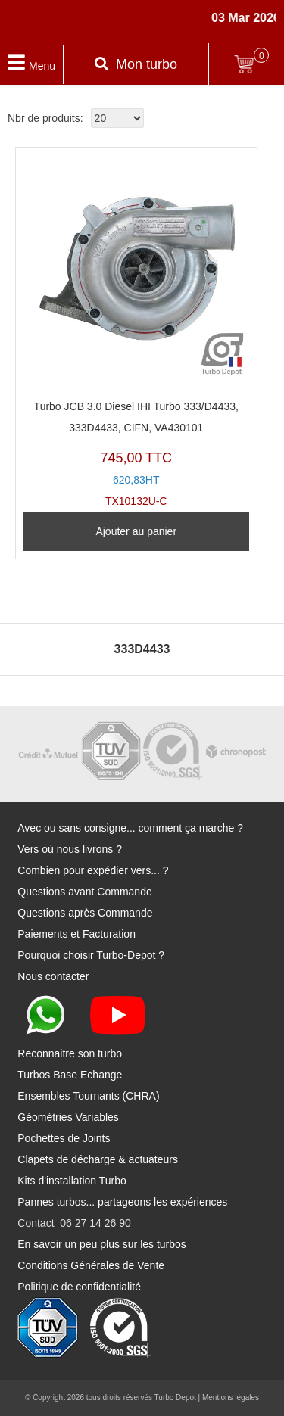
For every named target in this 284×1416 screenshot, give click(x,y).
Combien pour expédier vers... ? (92, 870)
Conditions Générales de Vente (90, 1265)
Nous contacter (53, 976)
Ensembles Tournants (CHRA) (88, 1096)
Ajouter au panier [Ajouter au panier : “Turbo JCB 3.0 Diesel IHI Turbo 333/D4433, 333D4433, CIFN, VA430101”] (135, 531)
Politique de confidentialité (79, 1287)
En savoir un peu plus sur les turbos (101, 1244)
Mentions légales (230, 1397)
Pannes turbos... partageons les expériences (122, 1202)
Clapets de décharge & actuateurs (97, 1159)
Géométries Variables (68, 1117)
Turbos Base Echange (69, 1075)
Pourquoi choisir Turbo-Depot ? (90, 955)
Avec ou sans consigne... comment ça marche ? (130, 828)
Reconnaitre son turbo (69, 1053)
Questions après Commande (84, 913)
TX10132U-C (136, 331)
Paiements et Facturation (76, 934)
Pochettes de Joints (63, 1138)
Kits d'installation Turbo (71, 1181)
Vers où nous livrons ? (69, 849)
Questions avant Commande (84, 891)
